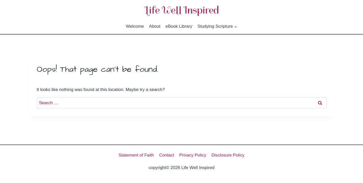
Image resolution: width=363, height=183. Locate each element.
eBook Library (179, 26)
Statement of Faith (136, 155)
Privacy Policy (192, 155)
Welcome (135, 26)
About (154, 26)
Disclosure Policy (227, 155)
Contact (166, 155)
